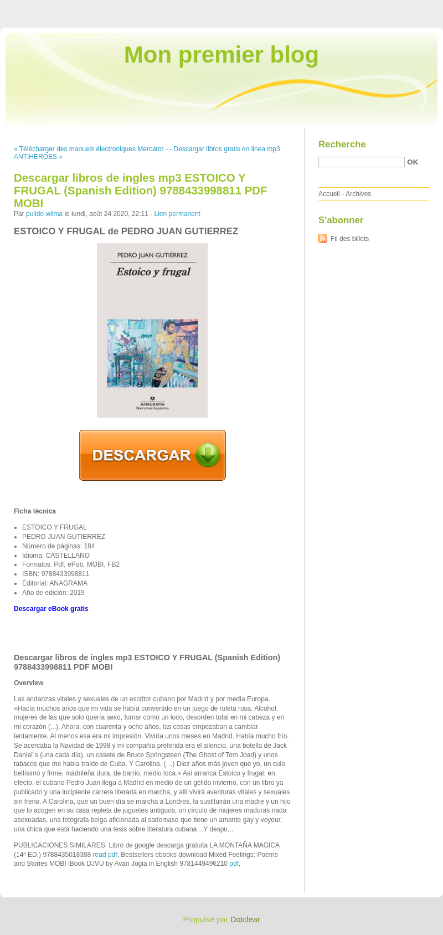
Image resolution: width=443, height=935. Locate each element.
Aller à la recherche (410, 8)
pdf (234, 863)
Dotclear (245, 919)
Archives (358, 194)
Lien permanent (177, 214)
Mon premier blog (221, 55)
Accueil (329, 194)
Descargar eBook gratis (51, 609)
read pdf (105, 855)
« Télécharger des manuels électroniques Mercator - (91, 149)
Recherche (342, 144)
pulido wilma (44, 214)
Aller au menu (356, 8)
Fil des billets (350, 239)
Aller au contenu (307, 8)
